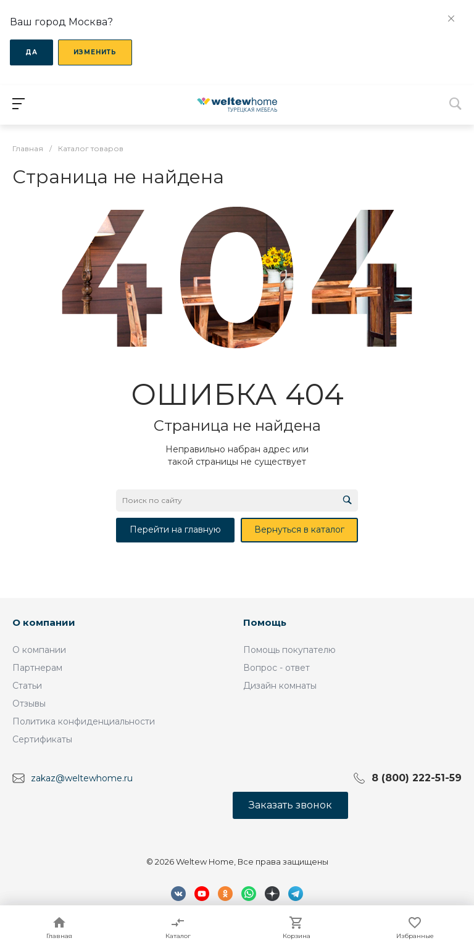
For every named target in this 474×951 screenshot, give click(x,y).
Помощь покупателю (289, 649)
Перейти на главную (175, 529)
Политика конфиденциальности (83, 721)
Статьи (27, 685)
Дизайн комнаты (280, 685)
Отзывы (29, 703)
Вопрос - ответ (276, 667)
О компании (43, 622)
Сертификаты (42, 739)
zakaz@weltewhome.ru (82, 777)
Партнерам (37, 667)
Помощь (264, 622)
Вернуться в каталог (299, 529)
